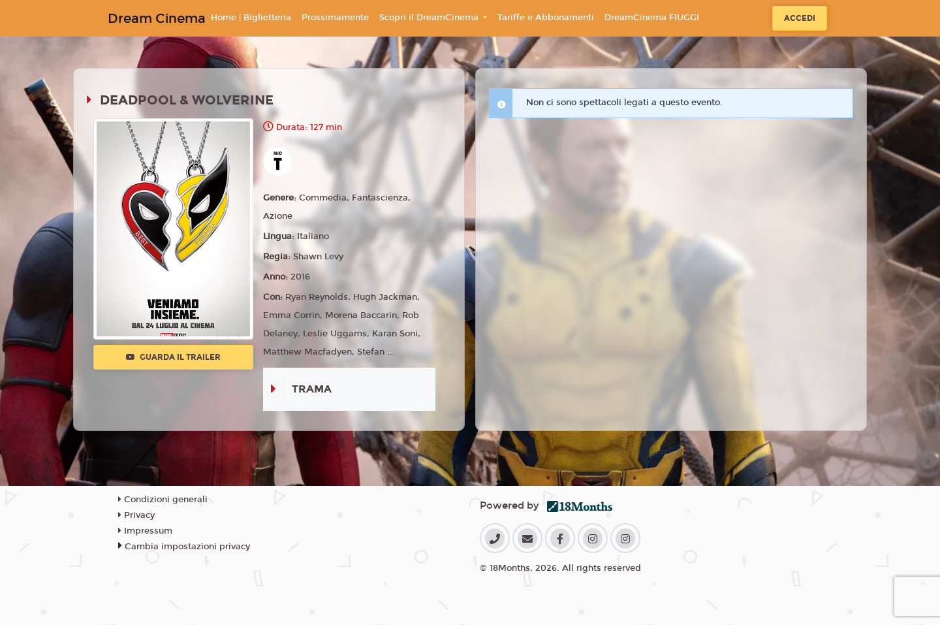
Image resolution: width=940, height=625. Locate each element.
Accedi (799, 18)
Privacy (136, 515)
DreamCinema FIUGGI (651, 17)
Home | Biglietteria (251, 17)
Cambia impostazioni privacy (187, 546)
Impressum (145, 531)
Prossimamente (335, 17)
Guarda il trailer (173, 357)
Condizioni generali (163, 499)
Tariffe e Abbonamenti (545, 17)
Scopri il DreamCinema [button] (430, 17)
